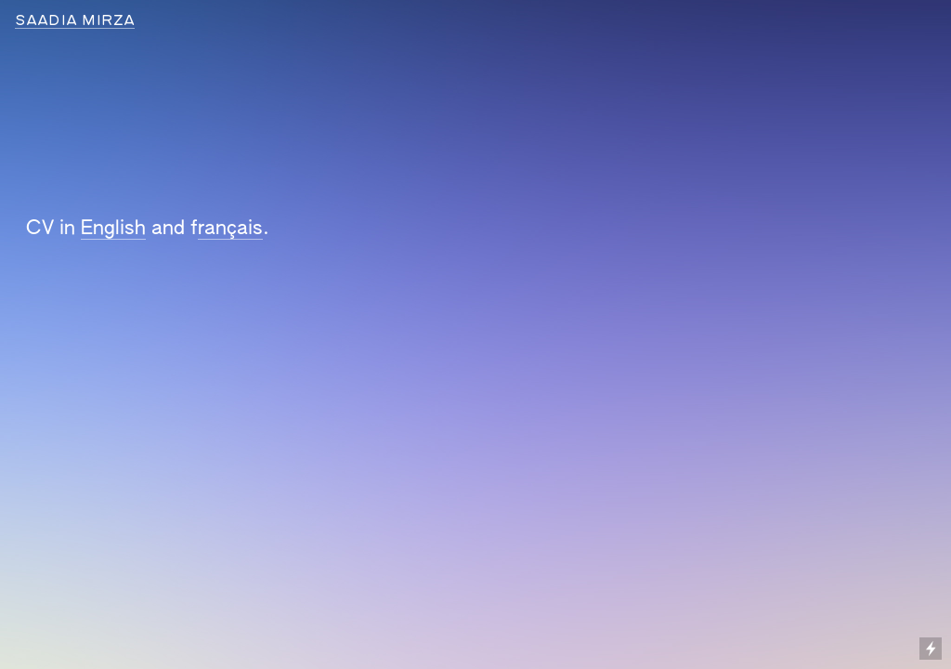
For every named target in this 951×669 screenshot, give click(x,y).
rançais (230, 229)
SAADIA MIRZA (75, 21)
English (113, 229)
